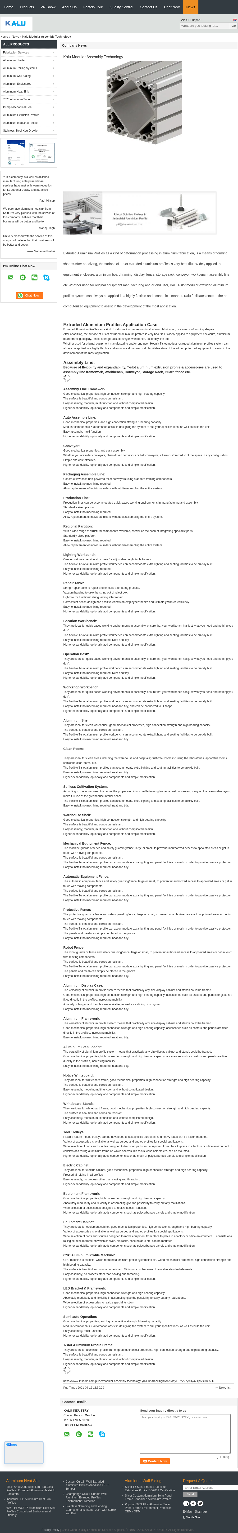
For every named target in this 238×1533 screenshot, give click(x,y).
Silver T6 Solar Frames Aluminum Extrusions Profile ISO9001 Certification (150, 1488)
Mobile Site (191, 1517)
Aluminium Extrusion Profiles (21, 115)
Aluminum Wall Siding (17, 76)
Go (233, 25)
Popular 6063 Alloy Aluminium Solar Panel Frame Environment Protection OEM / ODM (148, 1508)
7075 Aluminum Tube (16, 99)
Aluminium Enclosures (17, 83)
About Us (69, 7)
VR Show (48, 7)
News (190, 7)
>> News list (222, 1387)
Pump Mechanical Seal (17, 107)
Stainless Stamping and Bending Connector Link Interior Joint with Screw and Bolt (91, 1510)
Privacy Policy (50, 1530)
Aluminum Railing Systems (20, 68)
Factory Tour (93, 7)
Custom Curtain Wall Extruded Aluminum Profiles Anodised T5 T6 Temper (87, 1485)
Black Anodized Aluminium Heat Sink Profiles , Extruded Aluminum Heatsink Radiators (30, 1490)
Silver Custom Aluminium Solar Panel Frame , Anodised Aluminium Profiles (148, 1497)
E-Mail (187, 1511)
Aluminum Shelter (14, 60)
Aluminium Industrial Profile (20, 122)
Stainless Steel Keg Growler (20, 130)
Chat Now (172, 7)
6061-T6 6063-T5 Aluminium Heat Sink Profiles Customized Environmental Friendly (30, 1511)
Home (8, 7)
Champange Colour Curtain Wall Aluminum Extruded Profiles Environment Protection (86, 1497)
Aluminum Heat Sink (16, 91)
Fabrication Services (16, 52)
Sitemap (201, 1511)
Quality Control (121, 7)
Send (190, 1494)
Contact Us (148, 7)
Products (27, 7)
